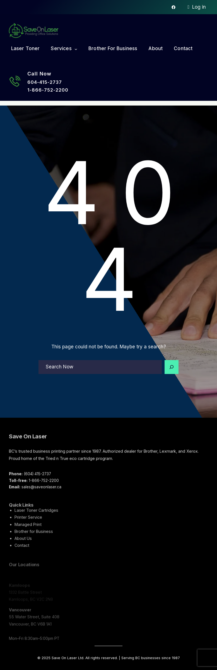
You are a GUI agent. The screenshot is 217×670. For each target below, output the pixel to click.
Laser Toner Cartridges (36, 514)
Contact (22, 549)
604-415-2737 (44, 82)
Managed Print (28, 528)
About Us (23, 542)
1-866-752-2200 (47, 90)
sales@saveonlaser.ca (41, 489)
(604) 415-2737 (37, 476)
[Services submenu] (75, 48)
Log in (199, 7)
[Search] (172, 367)
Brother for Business (34, 535)
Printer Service (28, 521)
